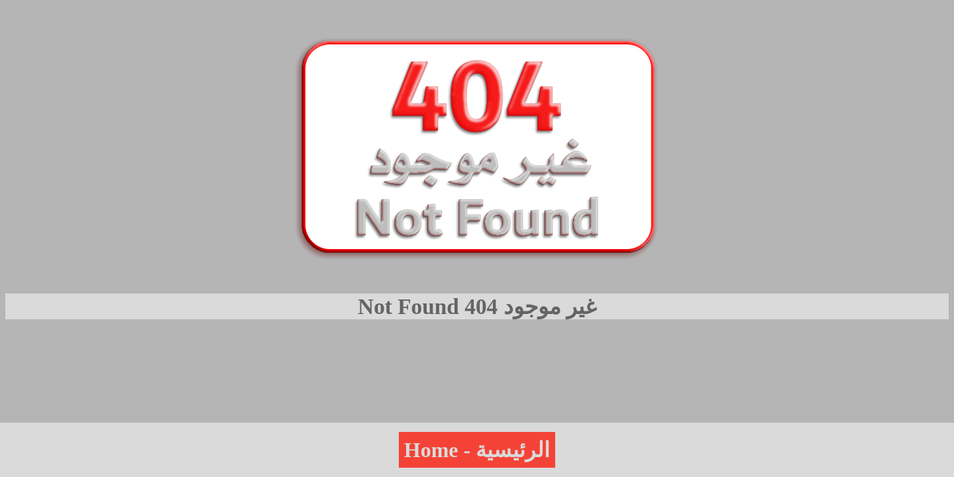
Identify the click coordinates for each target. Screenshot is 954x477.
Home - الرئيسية (477, 450)
